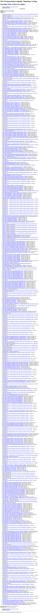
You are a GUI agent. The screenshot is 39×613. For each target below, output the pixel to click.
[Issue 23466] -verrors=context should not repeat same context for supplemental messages (17, 369)
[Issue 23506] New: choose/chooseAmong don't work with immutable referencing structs (17, 527)
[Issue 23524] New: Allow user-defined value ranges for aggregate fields (14, 580)
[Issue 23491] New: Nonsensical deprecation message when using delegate (14, 488)
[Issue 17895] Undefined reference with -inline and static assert (12, 150)
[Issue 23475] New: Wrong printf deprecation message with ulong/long (14, 422)
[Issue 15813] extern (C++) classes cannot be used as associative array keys (14, 47)
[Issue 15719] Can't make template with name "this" (11, 40)
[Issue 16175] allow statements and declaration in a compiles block (13, 75)
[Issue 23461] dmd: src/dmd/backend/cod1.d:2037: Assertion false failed (14, 336)
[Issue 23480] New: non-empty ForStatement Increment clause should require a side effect (17, 444)
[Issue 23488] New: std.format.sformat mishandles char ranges (12, 482)
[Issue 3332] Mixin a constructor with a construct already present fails (13, 586)
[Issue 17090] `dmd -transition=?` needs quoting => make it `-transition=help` (15, 109)
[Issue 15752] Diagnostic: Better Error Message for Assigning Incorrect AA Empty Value (17, 45)
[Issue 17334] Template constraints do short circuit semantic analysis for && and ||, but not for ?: (18, 139)
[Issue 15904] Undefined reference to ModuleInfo (10, 50)
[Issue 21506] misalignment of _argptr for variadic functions (12, 193)
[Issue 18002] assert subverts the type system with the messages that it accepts (15, 154)
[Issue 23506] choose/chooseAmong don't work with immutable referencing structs (16, 523)
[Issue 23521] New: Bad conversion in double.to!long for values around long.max (15, 573)
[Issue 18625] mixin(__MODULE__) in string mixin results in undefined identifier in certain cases (18, 160)
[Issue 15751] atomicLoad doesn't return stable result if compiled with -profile (15, 44)
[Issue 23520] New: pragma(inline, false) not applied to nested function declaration (16, 570)
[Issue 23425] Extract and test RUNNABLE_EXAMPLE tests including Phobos (15, 260)
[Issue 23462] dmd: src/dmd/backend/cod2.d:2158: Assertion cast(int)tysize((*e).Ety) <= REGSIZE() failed (20, 345)
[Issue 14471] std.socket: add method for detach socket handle (12, 20)
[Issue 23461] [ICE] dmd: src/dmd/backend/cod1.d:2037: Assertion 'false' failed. (15, 332)
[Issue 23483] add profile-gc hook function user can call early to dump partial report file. (16, 457)
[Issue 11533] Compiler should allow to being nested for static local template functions (16, 18)
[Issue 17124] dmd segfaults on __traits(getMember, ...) (11, 110)
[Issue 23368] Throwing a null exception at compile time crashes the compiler (15, 248)
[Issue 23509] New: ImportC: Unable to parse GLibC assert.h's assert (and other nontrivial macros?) (18, 543)
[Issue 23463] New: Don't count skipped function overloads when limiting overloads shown (17, 358)
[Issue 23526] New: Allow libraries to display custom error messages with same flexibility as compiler (19, 582)
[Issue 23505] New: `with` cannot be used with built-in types (12, 522)
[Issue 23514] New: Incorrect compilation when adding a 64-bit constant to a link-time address (17, 556)
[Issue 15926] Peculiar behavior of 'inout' (9, 56)
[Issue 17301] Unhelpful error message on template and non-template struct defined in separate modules (19, 137)
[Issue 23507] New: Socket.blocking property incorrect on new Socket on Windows (16, 529)
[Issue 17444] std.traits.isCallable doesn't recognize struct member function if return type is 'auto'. (18, 144)
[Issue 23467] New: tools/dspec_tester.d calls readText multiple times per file (15, 380)
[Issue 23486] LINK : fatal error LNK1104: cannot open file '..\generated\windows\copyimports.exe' (18, 471)
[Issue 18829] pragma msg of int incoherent (9, 162)
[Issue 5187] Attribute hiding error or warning (10, 590)
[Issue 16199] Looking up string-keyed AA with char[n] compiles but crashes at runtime (16, 80)
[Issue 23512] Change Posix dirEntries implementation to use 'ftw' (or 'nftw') (15, 549)
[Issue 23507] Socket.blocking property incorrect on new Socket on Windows (15, 531)
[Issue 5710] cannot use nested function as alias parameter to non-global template (15, 592)
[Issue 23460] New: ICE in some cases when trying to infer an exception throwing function (17, 330)
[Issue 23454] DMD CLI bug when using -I (9, 300)
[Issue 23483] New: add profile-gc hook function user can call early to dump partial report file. (17, 462)
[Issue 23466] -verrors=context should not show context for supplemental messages (16, 376)
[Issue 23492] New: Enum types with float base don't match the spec (13, 494)
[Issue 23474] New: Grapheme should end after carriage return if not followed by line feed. (17, 411)
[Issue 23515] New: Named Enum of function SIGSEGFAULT (12, 558)
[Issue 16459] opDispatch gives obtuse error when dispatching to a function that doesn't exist (17, 93)
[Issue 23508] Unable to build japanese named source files (12, 533)
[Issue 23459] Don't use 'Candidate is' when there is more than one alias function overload (17, 321)
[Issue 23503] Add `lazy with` (7, 518)
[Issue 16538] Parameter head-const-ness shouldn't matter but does (13, 96)
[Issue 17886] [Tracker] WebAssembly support (10, 148)
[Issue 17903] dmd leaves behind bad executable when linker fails (13, 151)
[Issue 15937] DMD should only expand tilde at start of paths (12, 62)
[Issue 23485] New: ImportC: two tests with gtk (10, 470)
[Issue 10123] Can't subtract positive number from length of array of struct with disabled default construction (20, 14)
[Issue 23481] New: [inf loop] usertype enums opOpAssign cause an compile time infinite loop (18, 453)
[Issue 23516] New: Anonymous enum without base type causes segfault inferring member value (18, 563)
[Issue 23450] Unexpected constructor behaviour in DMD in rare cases (14, 281)
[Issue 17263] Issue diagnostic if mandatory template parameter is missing (14, 131)
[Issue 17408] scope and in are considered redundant (11, 143)
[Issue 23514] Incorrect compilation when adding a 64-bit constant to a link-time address (17, 554)
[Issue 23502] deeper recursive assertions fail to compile (11, 516)
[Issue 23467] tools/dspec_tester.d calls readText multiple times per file (14, 381)
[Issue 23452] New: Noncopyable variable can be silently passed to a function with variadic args (18, 291)
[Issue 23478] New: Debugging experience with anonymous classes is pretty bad (15, 436)
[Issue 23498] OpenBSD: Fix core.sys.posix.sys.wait (11, 510)
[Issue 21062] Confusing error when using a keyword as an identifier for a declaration (16, 179)
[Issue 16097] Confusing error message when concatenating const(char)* (14, 69)
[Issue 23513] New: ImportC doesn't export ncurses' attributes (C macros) (14, 552)
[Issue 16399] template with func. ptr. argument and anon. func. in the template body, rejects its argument (19, 87)
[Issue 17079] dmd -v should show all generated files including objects (14, 108)
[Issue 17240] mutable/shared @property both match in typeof (12, 129)
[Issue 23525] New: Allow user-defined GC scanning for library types (13, 581)
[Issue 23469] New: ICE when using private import (10, 387)
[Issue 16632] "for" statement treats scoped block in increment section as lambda (15, 100)
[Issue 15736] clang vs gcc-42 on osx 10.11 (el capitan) (11, 43)
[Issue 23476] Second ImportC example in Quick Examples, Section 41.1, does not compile (17, 429)
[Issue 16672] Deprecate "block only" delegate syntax (11, 102)
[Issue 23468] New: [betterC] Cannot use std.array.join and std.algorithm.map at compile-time (17, 383)
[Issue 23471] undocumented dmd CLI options (10, 394)
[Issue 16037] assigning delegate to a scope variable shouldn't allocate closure (15, 64)
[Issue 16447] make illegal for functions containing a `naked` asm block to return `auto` (16, 91)
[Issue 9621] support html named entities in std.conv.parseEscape (13, 600)
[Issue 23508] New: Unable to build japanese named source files (13, 532)
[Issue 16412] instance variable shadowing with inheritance (12, 90)
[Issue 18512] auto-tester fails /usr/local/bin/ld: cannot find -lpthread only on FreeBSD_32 (17, 158)
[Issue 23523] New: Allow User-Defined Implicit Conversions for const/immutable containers (17, 578)
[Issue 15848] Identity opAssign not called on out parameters (12, 48)
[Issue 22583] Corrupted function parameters (9, 217)
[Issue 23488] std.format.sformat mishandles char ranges (11, 483)
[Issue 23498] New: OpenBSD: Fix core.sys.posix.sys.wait (12, 509)
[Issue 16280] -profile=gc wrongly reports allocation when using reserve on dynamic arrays (17, 85)
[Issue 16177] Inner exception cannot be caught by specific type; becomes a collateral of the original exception (20, 76)
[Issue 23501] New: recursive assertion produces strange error (12, 515)
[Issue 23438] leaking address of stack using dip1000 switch (12, 265)
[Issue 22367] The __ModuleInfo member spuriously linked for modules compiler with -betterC (18, 200)
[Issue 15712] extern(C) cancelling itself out (9, 32)
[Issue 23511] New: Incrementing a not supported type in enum (12, 548)
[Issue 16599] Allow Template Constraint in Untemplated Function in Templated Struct (16, 98)
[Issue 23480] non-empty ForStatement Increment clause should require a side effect (16, 446)
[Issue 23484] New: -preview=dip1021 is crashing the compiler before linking (15, 466)
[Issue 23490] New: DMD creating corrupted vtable (10, 487)
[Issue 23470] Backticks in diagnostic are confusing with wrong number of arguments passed (17, 388)
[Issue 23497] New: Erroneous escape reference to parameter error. (13, 508)
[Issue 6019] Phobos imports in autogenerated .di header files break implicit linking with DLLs (18, 596)
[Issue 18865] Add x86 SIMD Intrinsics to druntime (11, 163)
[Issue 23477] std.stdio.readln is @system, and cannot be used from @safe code (15, 433)
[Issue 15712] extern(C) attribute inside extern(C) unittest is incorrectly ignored (15, 29)
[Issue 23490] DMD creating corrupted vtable (10, 485)
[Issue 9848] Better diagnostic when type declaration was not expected (14, 602)
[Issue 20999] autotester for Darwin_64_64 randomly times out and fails (14, 178)
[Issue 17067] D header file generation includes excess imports (12, 107)
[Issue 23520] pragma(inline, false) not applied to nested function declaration (15, 572)
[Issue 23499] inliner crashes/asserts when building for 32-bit (12, 512)
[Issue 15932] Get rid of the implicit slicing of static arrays (12, 57)
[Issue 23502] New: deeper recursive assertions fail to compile (12, 517)
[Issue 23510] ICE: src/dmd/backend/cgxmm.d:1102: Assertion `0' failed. (14, 545)
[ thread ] (11, 6)
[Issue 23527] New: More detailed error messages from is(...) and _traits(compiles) (16, 584)
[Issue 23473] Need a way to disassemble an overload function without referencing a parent (17, 403)
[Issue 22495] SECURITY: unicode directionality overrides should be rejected (15, 215)
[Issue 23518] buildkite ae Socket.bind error (9, 566)
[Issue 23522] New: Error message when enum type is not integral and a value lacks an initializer (18, 575)
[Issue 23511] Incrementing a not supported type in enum (11, 547)
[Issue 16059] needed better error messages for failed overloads (12, 66)
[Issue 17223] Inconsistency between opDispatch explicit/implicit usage (14, 115)
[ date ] (17, 6)
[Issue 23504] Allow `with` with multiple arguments (11, 520)
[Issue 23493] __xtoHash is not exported (9, 495)
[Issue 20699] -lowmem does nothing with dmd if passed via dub (13, 176)
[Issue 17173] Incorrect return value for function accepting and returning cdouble (15, 111)
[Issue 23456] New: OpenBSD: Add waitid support (10, 307)
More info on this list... (6, 7)
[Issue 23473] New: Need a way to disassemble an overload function (13, 410)
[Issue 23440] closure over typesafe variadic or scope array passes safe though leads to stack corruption (19, 268)
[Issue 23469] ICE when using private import (9, 385)
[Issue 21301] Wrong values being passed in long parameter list (12, 186)
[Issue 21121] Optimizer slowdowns (8, 185)
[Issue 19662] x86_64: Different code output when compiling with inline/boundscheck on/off (17, 170)
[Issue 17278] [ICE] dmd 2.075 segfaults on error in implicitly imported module (15, 136)
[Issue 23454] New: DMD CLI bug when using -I (10, 302)
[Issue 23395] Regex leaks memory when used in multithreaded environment (15, 251)
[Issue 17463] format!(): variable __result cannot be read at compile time (14, 147)
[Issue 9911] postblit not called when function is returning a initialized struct (15, 603)
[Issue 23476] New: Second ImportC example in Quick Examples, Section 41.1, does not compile (18, 426)
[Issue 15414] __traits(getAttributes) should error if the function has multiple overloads (16, 24)
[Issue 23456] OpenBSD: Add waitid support (9, 308)
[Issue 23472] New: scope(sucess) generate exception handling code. (13, 395)
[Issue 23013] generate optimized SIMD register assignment (12, 234)
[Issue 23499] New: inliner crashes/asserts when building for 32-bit (13, 513)
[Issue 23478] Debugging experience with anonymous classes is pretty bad (14, 435)
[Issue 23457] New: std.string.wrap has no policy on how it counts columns (14, 311)
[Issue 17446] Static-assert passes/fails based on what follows (12, 146)
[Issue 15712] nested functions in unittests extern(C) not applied (13, 36)
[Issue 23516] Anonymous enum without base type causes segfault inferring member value (17, 559)
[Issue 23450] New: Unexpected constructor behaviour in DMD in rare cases (15, 280)
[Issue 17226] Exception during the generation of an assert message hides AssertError (16, 116)
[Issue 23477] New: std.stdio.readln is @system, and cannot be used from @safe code (16, 431)
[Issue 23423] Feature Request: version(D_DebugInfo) (11, 255)
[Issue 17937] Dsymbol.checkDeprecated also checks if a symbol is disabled (15, 153)
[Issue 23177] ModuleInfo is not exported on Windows (11, 235)
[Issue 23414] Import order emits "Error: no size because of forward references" (15, 254)
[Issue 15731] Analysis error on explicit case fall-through (11, 41)
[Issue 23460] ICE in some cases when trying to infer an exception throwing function (16, 326)
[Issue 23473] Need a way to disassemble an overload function (12, 402)
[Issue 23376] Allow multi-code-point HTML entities (11, 250)
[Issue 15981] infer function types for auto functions (11, 63)
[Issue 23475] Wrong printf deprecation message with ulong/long (13, 423)
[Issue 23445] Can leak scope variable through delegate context (12, 270)
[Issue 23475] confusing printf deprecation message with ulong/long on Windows (15, 413)
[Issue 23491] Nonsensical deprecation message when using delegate (13, 489)
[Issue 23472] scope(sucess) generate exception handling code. (12, 396)
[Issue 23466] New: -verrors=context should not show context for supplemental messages (17, 378)
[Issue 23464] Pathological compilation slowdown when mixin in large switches (15, 361)
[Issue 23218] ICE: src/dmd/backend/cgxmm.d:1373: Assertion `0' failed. (14, 246)
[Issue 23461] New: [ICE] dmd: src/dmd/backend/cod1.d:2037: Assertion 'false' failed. (16, 339)
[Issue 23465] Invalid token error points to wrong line (11, 366)
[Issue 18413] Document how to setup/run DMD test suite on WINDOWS (14, 157)
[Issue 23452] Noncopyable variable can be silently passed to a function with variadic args (17, 293)
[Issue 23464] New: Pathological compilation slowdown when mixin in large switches (16, 359)
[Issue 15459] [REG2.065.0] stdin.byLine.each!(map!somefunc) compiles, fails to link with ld (17, 26)
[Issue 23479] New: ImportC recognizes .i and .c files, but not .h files (13, 443)
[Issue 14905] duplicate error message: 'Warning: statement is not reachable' (14, 22)
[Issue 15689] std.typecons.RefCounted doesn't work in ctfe (12, 28)
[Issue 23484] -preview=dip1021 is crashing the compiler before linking (14, 464)
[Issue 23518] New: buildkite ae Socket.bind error (10, 567)
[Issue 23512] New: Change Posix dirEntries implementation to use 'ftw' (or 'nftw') (16, 550)
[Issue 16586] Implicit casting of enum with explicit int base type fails (13, 97)
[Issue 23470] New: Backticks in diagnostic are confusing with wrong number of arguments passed (18, 392)
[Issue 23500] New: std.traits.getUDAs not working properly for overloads (14, 514)
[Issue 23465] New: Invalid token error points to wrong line (12, 368)
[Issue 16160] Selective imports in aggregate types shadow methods (13, 73)
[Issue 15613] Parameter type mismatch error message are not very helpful (14, 27)
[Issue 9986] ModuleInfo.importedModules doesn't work (11, 604)
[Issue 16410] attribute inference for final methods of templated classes (14, 89)
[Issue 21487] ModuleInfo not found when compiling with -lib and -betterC (14, 192)
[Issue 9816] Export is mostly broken (8, 601)
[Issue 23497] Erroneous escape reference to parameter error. (12, 503)
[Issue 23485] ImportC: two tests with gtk (9, 467)
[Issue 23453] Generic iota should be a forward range (11, 297)
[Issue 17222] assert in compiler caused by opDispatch (11, 114)
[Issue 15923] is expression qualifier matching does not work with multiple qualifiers (16, 54)
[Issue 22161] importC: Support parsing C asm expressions (12, 196)
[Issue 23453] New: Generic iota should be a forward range (12, 299)
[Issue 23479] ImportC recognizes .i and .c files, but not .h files (12, 438)
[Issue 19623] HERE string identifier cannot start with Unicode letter (13, 168)
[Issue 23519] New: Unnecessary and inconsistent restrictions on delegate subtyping (16, 568)
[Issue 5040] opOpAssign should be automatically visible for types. (13, 589)
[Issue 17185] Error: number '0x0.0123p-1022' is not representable (13, 113)
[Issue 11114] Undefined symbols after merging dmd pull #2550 (12, 17)
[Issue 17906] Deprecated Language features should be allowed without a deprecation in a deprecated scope (20, 152)
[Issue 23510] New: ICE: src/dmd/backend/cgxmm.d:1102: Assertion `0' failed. (15, 546)
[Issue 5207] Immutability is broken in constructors (10, 591)
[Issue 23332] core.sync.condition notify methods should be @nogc (13, 247)
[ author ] (14, 6)
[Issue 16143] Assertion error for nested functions (10, 70)
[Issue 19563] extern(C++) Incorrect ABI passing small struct (12, 166)
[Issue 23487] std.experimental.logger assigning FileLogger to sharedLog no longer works (17, 480)
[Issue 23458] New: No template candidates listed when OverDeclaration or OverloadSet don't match (19, 312)
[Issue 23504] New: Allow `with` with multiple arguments (12, 521)
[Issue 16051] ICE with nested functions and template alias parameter (13, 65)
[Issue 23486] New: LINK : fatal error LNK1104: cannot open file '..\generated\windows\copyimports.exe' (19, 476)
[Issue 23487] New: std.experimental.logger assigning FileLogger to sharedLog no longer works (18, 478)
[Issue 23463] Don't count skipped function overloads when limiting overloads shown (16, 352)
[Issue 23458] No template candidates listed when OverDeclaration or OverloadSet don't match (18, 313)
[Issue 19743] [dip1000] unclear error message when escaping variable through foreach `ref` (17, 172)
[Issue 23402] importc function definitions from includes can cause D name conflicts (16, 252)
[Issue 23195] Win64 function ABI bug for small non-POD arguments (13, 241)
